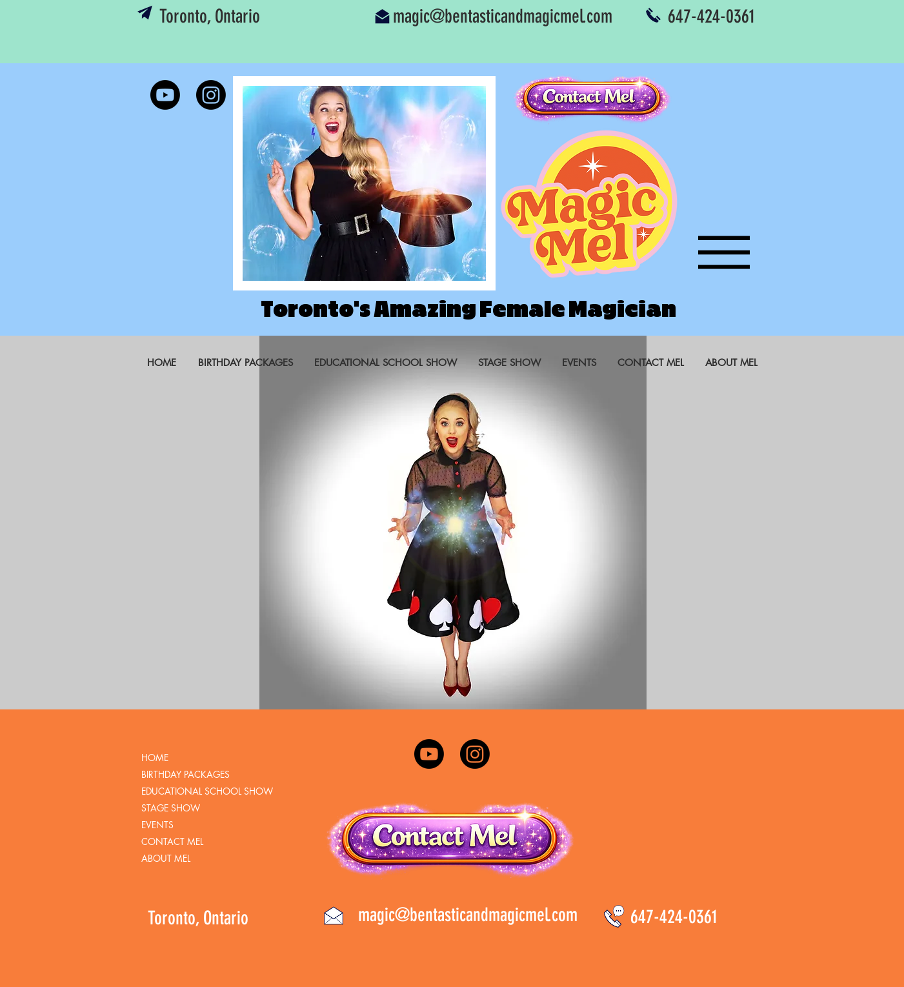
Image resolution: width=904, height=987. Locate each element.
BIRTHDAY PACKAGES (185, 774)
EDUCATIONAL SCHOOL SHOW (207, 791)
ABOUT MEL (165, 858)
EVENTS (157, 825)
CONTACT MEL (172, 841)
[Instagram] (211, 95)
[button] (364, 183)
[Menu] (716, 252)
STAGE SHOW (170, 808)
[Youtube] (165, 95)
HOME (154, 757)
